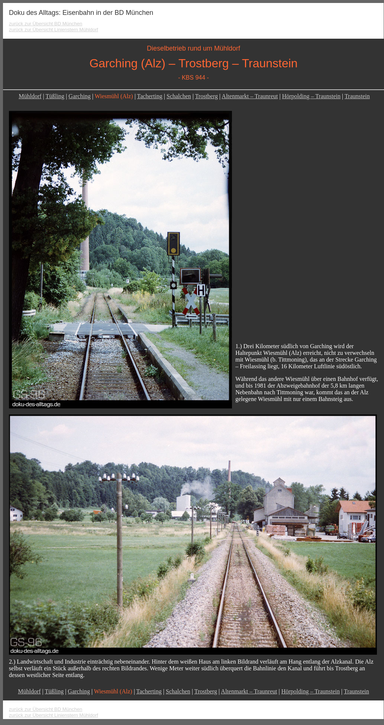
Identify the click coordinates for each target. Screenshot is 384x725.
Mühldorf (30, 96)
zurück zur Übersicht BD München (45, 23)
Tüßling (54, 96)
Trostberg (206, 96)
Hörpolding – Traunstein (311, 96)
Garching (79, 96)
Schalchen (179, 96)
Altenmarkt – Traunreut (250, 96)
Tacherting (149, 96)
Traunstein (357, 96)
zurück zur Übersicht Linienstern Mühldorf (53, 29)
